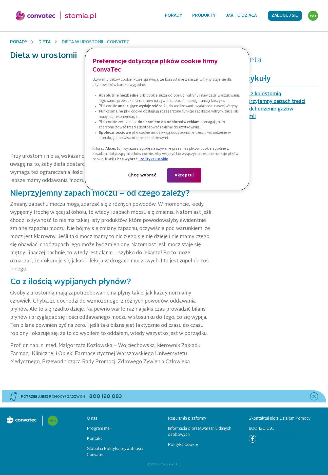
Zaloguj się (285, 16)
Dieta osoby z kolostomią (251, 94)
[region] (167, 119)
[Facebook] (252, 439)
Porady (173, 16)
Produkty (204, 16)
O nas (92, 419)
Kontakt (94, 439)
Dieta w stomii (238, 116)
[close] (314, 396)
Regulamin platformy (187, 419)
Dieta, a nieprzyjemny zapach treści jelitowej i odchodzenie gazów (263, 105)
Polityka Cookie (183, 445)
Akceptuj (184, 175)
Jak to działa (241, 16)
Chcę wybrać (142, 175)
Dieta (44, 42)
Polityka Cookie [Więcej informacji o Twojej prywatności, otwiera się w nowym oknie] (154, 159)
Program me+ (99, 429)
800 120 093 (262, 429)
